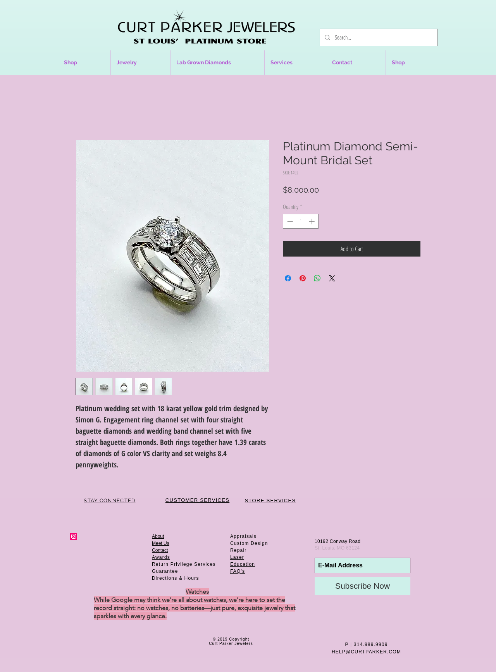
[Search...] (378, 37)
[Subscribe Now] (362, 586)
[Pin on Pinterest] (302, 278)
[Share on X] (332, 278)
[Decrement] (289, 221)
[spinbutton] (300, 221)
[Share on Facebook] (288, 278)
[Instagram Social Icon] (73, 536)
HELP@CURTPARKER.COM (366, 652)
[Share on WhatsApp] (317, 278)
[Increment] (312, 221)
